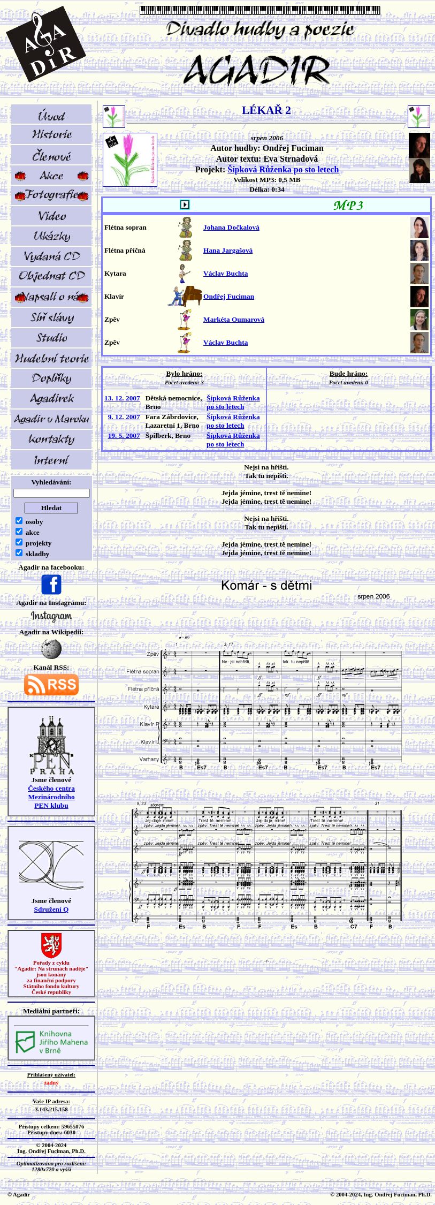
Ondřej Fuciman (228, 296)
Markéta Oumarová (233, 319)
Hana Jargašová (228, 250)
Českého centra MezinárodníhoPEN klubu (51, 796)
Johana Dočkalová (231, 227)
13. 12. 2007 (122, 398)
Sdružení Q (51, 909)
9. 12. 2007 (124, 417)
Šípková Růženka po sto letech (283, 169)
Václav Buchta (225, 273)
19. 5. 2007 (124, 435)
